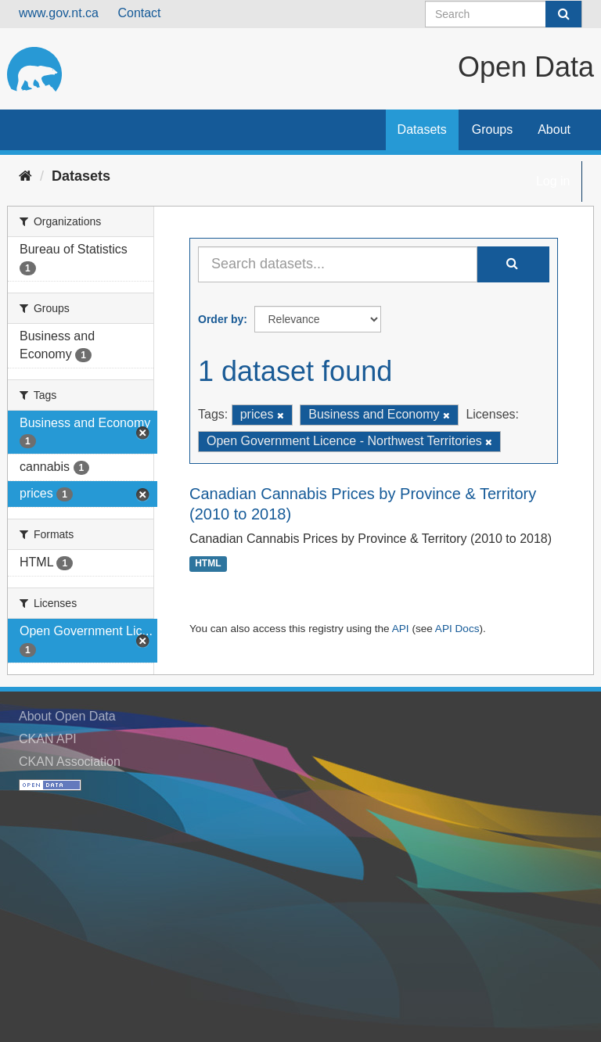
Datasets (422, 129)
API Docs (457, 628)
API (400, 628)
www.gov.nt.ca (59, 13)
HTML (208, 564)
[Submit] (563, 14)
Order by (220, 319)
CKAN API (48, 739)
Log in (553, 181)
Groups (492, 129)
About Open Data (67, 716)
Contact (138, 13)
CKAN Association (70, 761)
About (554, 129)
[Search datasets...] (337, 264)
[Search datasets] (503, 14)
